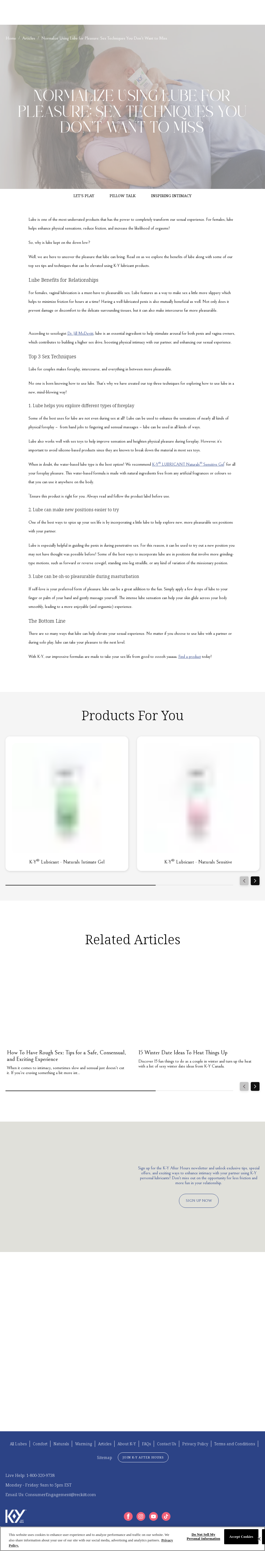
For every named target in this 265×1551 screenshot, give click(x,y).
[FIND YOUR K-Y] (49, 12)
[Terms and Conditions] (234, 1444)
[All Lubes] (18, 1444)
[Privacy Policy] (195, 1444)
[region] (132, 1539)
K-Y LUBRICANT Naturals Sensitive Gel (188, 464)
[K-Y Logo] (16, 1516)
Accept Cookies (241, 1537)
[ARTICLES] (84, 12)
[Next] (255, 880)
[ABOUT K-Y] (116, 12)
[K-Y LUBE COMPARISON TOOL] (171, 12)
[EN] (240, 12)
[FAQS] (135, 12)
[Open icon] (254, 12)
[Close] (259, 1539)
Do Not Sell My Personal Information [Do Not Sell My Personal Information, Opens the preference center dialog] (203, 1536)
